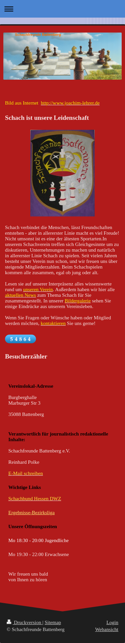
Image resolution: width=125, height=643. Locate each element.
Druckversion (24, 622)
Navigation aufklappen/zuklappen (62, 9)
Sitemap (53, 622)
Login (112, 622)
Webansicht (106, 629)
